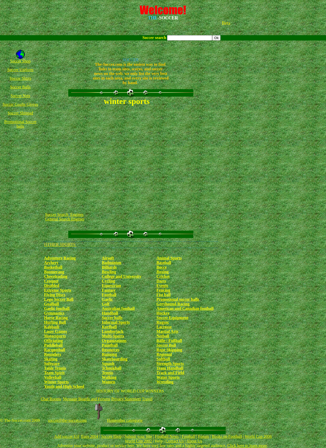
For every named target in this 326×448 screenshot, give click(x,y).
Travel (147, 399)
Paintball (110, 345)
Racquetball (54, 350)
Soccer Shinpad (20, 113)
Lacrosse (164, 327)
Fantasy (109, 290)
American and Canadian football (184, 308)
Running (109, 354)
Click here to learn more (247, 445)
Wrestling (164, 382)
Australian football (118, 308)
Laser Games (55, 331)
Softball (163, 359)
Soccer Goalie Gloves (20, 104)
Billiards (109, 267)
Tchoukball (111, 368)
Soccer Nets (20, 96)
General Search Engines (64, 219)
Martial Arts (167, 331)
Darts (161, 281)
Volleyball (52, 377)
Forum (203, 436)
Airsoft (108, 258)
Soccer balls (112, 317)
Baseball (163, 262)
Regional (164, 354)
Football (109, 295)
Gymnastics (54, 313)
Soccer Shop (20, 61)
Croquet (51, 281)
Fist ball (163, 295)
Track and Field (170, 373)
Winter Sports (56, 382)
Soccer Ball (166, 345)
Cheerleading (55, 276)
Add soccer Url (66, 436)
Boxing (162, 272)
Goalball (51, 304)
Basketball (53, 267)
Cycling (108, 281)
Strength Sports (170, 363)
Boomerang (54, 272)
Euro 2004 (89, 436)
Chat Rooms (51, 399)
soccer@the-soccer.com (67, 420)
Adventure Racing (60, 258)
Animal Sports (169, 258)
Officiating (53, 340)
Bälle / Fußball (169, 340)
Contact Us (175, 441)
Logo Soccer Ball (58, 299)
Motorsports (55, 336)
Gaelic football (57, 308)
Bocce (161, 267)
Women (108, 382)
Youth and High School (64, 386)
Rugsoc (162, 322)
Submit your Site (138, 436)
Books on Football (227, 436)
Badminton (111, 262)
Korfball (109, 327)
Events (162, 285)
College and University (122, 276)
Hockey (163, 313)
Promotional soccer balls (177, 299)
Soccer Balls (20, 87)
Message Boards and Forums (86, 399)
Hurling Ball (55, 322)
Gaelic (107, 299)
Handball (110, 313)
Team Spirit (54, 373)
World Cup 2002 (138, 441)
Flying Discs (54, 295)
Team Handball (169, 368)
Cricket (163, 276)
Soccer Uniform (20, 70)
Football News (167, 436)
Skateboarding (114, 359)
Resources (110, 350)
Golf (106, 304)
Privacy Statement (126, 399)
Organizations (114, 340)
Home (112, 420)
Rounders (52, 354)
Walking (109, 377)
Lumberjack (113, 331)
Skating (50, 359)
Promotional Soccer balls (20, 124)
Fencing (163, 290)
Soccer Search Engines (64, 214)
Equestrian (111, 285)
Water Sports (168, 377)
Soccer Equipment (172, 317)
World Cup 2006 (258, 436)
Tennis (107, 373)
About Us (194, 441)
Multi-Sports (113, 336)
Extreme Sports (57, 290)
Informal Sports (116, 322)
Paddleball (53, 345)
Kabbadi (51, 327)
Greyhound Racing (172, 304)
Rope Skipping (169, 350)
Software (52, 363)
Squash (108, 363)
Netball (162, 336)
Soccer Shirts (20, 78)
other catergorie (130, 420)
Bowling (109, 272)
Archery (51, 262)
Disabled (51, 285)
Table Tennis (55, 368)
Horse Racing (56, 317)
